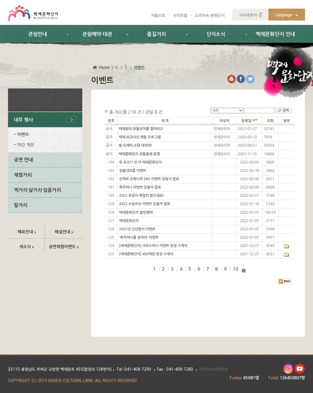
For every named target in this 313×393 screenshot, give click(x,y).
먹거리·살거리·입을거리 (37, 190)
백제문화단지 (129, 221)
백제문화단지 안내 (275, 34)
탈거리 (20, 205)
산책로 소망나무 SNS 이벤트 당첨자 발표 (149, 179)
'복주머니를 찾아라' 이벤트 (139, 237)
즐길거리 (156, 34)
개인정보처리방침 (213, 369)
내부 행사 (23, 120)
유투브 (300, 369)
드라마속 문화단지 (210, 16)
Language (284, 15)
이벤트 (23, 134)
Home (104, 67)
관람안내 (37, 34)
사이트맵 (180, 16)
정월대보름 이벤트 (132, 170)
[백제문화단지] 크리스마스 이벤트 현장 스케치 (153, 246)
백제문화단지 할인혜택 (136, 212)
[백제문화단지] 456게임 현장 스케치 (146, 254)
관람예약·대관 (97, 34)
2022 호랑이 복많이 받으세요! (141, 195)
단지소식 (215, 34)
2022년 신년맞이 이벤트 (137, 229)
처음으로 (158, 16)
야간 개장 (25, 145)
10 (235, 269)
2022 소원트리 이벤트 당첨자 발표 (144, 204)
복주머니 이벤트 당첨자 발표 (140, 187)
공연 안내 (23, 160)
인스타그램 (288, 369)
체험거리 (23, 175)
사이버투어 (248, 15)
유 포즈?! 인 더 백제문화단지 (140, 162)
